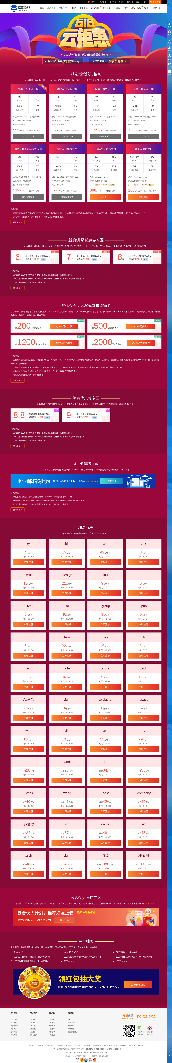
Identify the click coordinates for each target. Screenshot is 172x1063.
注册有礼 (155, 2)
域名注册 (51, 8)
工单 (169, 67)
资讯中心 (113, 2)
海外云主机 (33, 1035)
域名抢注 (63, 8)
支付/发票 (52, 1032)
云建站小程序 (121, 8)
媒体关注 (14, 1032)
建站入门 (52, 1026)
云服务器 (95, 7)
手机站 (70, 1020)
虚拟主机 (84, 8)
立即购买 (105, 197)
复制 (112, 185)
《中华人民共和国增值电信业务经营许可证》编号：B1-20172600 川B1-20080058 (78, 1049)
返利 (169, 74)
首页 (42, 8)
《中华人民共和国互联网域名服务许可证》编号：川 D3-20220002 (86, 1052)
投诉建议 (105, 1045)
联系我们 (14, 1035)
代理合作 (156, 8)
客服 (169, 34)
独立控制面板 (72, 1032)
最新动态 (14, 1029)
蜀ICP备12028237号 (114, 1049)
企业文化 (14, 1023)
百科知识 (132, 1045)
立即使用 (112, 481)
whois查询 (71, 1023)
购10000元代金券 (141, 342)
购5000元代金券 (140, 326)
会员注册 (52, 1020)
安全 (146, 8)
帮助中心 (122, 2)
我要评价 (96, 1045)
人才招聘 (59, 1045)
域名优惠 (33, 1020)
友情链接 (68, 1045)
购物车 (93, 2)
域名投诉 (114, 1045)
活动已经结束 (28, 136)
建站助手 (71, 1026)
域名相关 (52, 1023)
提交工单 (130, 2)
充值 (169, 59)
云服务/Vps (52, 1029)
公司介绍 (14, 1020)
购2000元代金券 (64, 326)
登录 (145, 2)
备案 (137, 2)
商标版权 (136, 7)
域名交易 (33, 1026)
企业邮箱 (106, 8)
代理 (169, 51)
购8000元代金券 (64, 342)
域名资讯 (78, 1045)
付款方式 (50, 1045)
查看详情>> (151, 903)
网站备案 (52, 1035)
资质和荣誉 (14, 1026)
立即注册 (28, 562)
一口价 (73, 8)
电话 (169, 43)
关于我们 (32, 1045)
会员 (169, 27)
